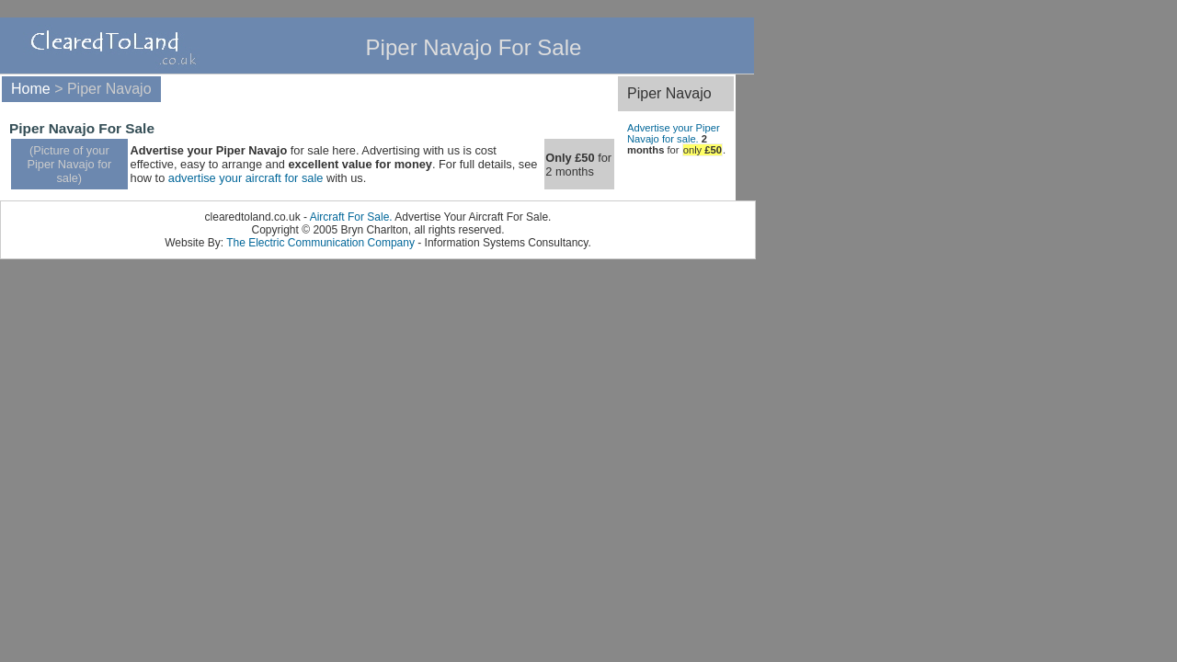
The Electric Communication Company (320, 242)
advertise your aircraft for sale (246, 178)
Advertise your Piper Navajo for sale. (673, 133)
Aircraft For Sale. (351, 217)
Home (31, 89)
